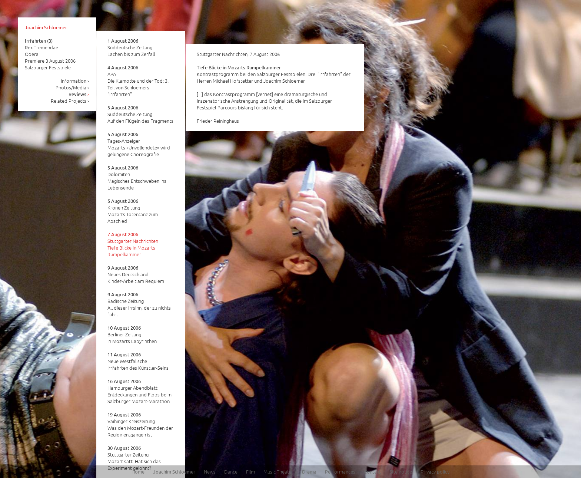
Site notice (400, 471)
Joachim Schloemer (46, 27)
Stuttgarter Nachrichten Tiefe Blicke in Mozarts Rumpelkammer (132, 244)
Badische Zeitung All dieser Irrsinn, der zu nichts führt (139, 304)
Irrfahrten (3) (39, 40)
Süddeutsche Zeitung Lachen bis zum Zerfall (131, 47)
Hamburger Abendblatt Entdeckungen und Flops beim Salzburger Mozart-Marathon (139, 391)
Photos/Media (72, 87)
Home (138, 471)
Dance (231, 471)
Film (250, 471)
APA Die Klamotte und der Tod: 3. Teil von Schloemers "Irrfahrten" (138, 81)
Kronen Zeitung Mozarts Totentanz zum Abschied (132, 211)
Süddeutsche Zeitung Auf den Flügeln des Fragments (140, 114)
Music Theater (278, 471)
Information (75, 80)
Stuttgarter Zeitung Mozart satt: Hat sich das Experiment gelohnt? (134, 458)
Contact (372, 471)
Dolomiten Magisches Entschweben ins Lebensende (136, 177)
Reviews (79, 94)
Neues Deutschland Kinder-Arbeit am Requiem (135, 274)
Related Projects (70, 100)
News (210, 471)
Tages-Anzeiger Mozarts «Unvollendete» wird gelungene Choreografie (138, 144)
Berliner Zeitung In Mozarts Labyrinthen (132, 334)
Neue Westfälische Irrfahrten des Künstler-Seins (138, 361)
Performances (340, 471)
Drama (309, 471)
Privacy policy (435, 471)
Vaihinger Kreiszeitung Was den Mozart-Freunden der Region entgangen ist (140, 424)
